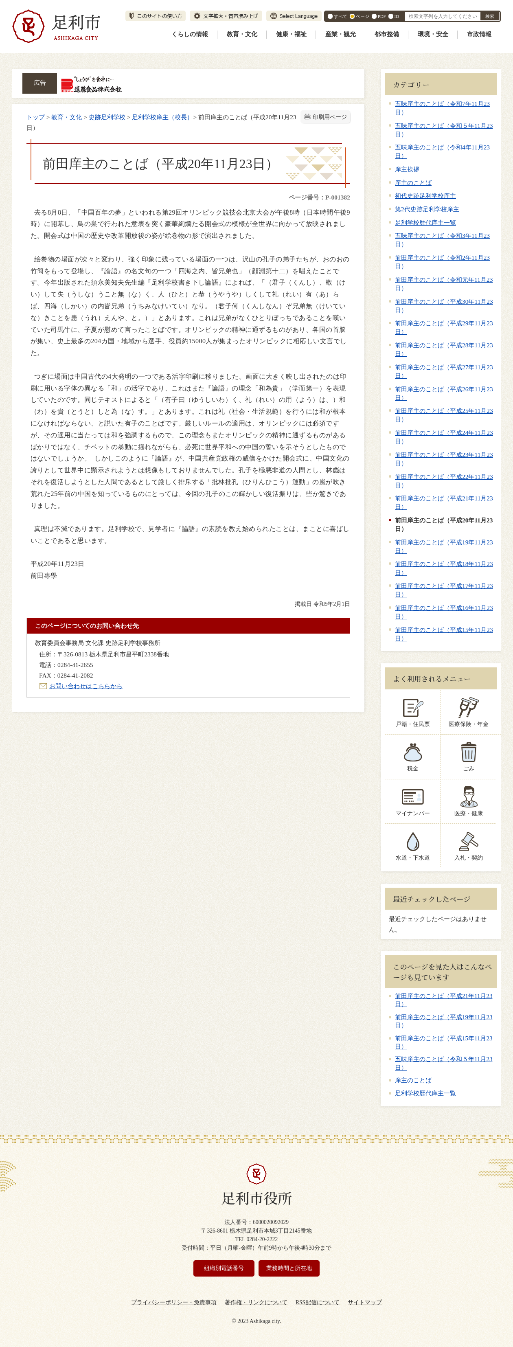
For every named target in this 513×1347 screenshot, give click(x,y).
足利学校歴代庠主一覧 (425, 222)
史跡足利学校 (107, 117)
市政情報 (479, 34)
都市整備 (387, 34)
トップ (35, 117)
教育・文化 (242, 34)
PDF (382, 16)
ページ (362, 16)
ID (397, 16)
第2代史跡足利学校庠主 (427, 209)
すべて (340, 16)
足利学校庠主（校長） (162, 117)
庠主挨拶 (407, 169)
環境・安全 (433, 34)
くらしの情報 (189, 34)
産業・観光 (340, 34)
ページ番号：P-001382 (319, 197)
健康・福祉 (291, 34)
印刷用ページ (330, 117)
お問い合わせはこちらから (86, 685)
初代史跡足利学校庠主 (425, 195)
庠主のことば (413, 182)
